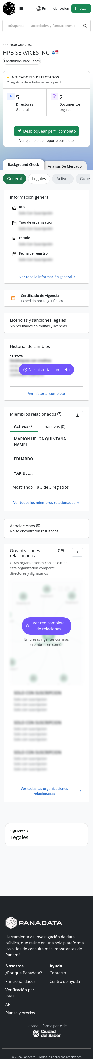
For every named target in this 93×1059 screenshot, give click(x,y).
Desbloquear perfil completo (46, 131)
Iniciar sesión (59, 8)
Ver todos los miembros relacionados (46, 502)
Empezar (81, 8)
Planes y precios (20, 1013)
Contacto (58, 973)
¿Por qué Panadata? (23, 973)
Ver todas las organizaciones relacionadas (51, 791)
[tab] (15, 179)
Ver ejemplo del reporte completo (46, 140)
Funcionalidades (20, 981)
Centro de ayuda (65, 981)
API (8, 1004)
